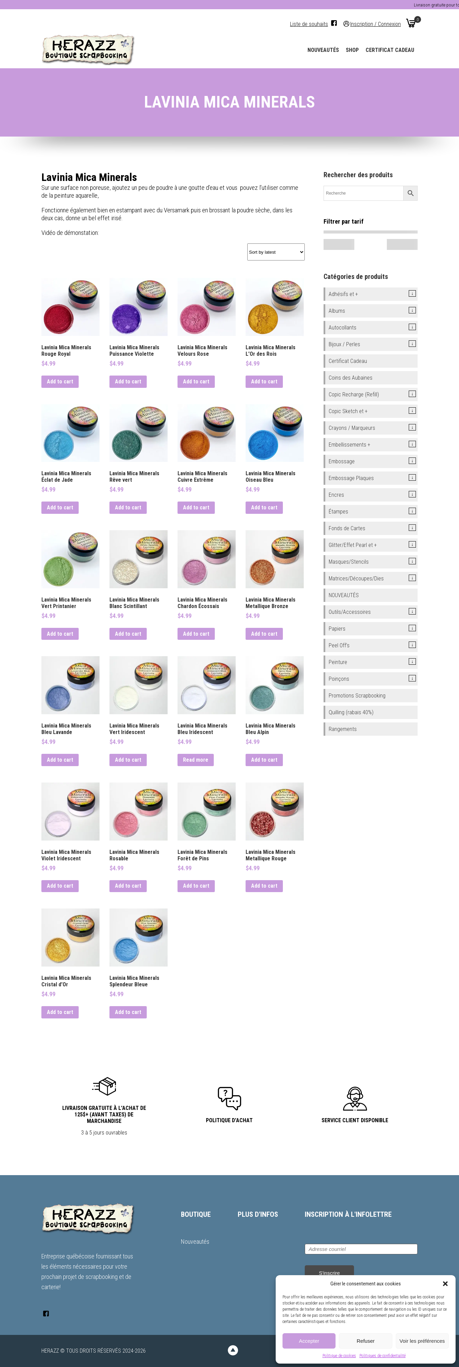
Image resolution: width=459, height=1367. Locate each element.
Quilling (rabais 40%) (351, 712)
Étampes (338, 511)
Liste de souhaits (309, 24)
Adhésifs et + (343, 294)
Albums (337, 311)
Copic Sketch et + (348, 411)
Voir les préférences (422, 1341)
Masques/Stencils (349, 562)
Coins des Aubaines (350, 378)
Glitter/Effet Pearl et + (353, 545)
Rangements (343, 729)
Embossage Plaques (351, 478)
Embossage (342, 461)
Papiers (337, 628)
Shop (352, 50)
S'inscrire (329, 1273)
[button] (445, 1283)
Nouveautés (323, 50)
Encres (336, 495)
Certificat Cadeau (390, 50)
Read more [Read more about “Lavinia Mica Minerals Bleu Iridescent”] (195, 760)
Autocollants (342, 327)
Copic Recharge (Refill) (354, 394)
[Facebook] (334, 23)
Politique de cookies (339, 1355)
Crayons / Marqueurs (352, 428)
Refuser (366, 1341)
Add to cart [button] (60, 381)
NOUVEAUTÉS (344, 595)
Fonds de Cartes (347, 528)
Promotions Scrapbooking (357, 695)
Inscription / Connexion (375, 24)
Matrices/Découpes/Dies (356, 578)
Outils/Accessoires (350, 612)
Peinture (338, 662)
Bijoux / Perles (344, 344)
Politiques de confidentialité (382, 1355)
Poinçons (339, 679)
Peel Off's (339, 645)
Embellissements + (349, 444)
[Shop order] (276, 251)
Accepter (309, 1341)
